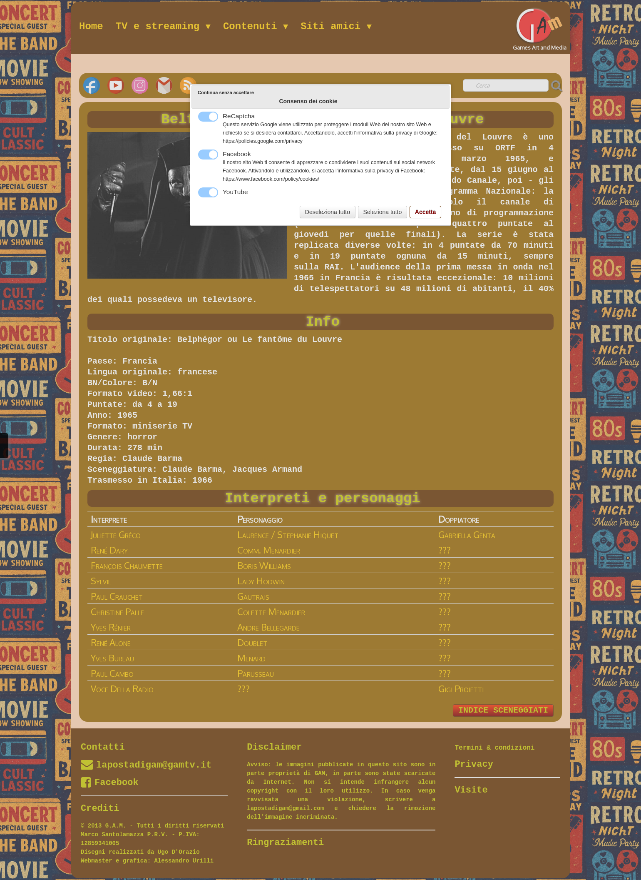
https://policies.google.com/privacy (263, 141)
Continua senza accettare (226, 92)
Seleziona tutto (382, 212)
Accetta (425, 212)
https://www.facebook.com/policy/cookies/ (271, 179)
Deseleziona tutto (327, 212)
